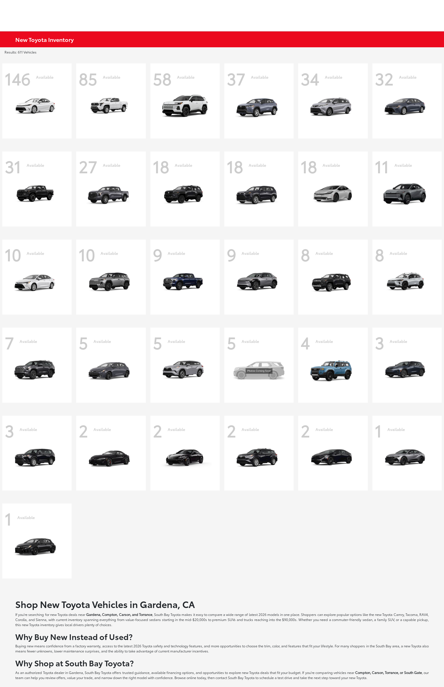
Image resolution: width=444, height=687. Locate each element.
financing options (180, 672)
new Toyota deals (63, 614)
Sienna (41, 619)
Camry (399, 614)
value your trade (80, 677)
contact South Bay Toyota (235, 677)
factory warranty (87, 645)
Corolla (21, 619)
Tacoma (411, 614)
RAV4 (423, 614)
